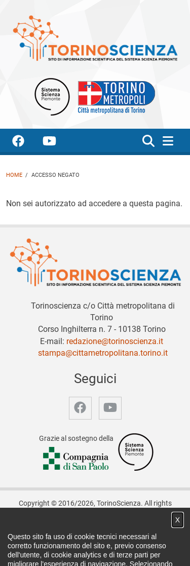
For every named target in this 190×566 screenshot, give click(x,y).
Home (14, 175)
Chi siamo (62, 537)
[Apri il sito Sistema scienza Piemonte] (52, 96)
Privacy (87, 547)
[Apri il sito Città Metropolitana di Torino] (114, 96)
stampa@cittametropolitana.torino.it (103, 353)
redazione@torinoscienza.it (114, 341)
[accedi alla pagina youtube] (57, 142)
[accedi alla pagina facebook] (26, 142)
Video (122, 537)
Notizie (95, 537)
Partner (150, 537)
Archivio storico (44, 547)
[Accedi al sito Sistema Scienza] (136, 451)
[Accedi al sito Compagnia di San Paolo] (76, 459)
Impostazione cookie (137, 547)
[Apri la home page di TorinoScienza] (95, 38)
